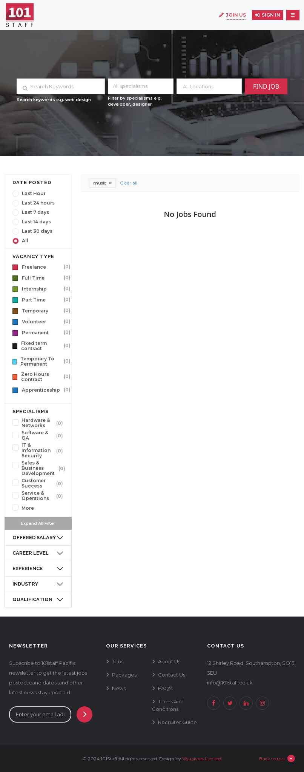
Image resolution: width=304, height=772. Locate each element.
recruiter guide (177, 722)
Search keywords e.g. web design (54, 99)
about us (169, 661)
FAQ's (165, 688)
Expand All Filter (38, 523)
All (25, 240)
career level (30, 553)
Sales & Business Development (38, 468)
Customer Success (33, 483)
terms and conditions (168, 705)
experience (27, 568)
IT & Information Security (36, 450)
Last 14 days (36, 222)
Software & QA (34, 435)
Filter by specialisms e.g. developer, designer (135, 101)
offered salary (34, 537)
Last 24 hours (38, 203)
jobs (117, 661)
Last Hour (34, 193)
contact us (171, 675)
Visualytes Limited (201, 758)
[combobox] (140, 86)
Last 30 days (37, 231)
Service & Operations (35, 496)
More (27, 508)
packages (124, 675)
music (102, 183)
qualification (32, 599)
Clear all (128, 183)
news (119, 688)
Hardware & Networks (35, 423)
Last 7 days (35, 212)
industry (25, 584)
